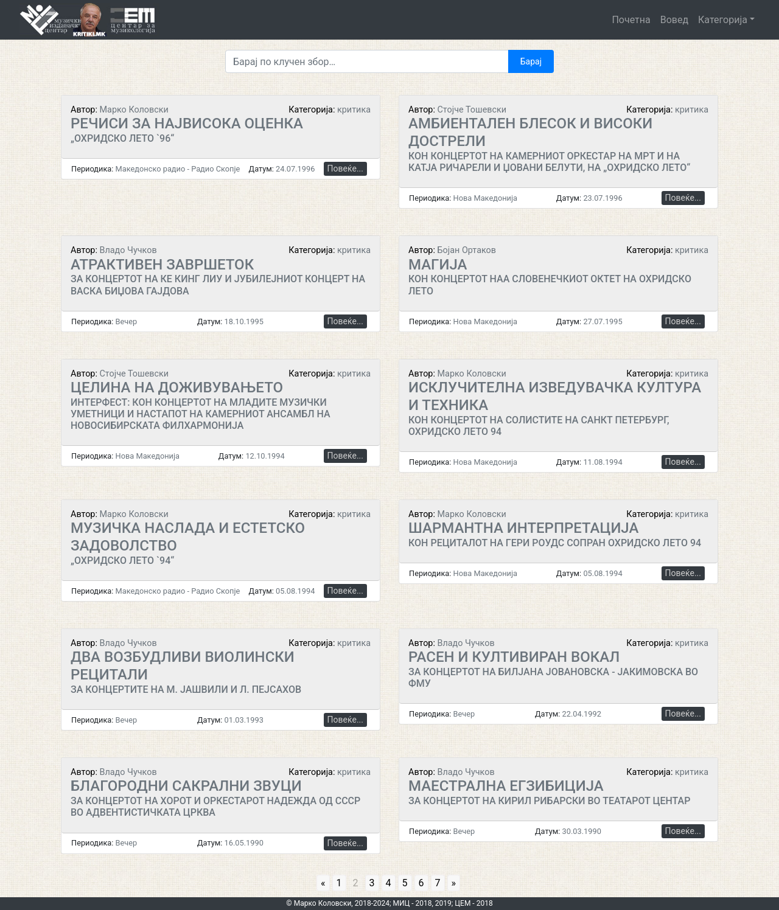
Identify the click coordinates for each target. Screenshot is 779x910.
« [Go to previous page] (323, 883)
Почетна (631, 20)
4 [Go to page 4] (388, 883)
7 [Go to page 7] (438, 883)
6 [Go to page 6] (421, 883)
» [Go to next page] (454, 883)
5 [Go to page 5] (405, 883)
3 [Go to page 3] (372, 883)
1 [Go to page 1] (339, 883)
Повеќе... (345, 168)
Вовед (674, 20)
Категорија (722, 20)
